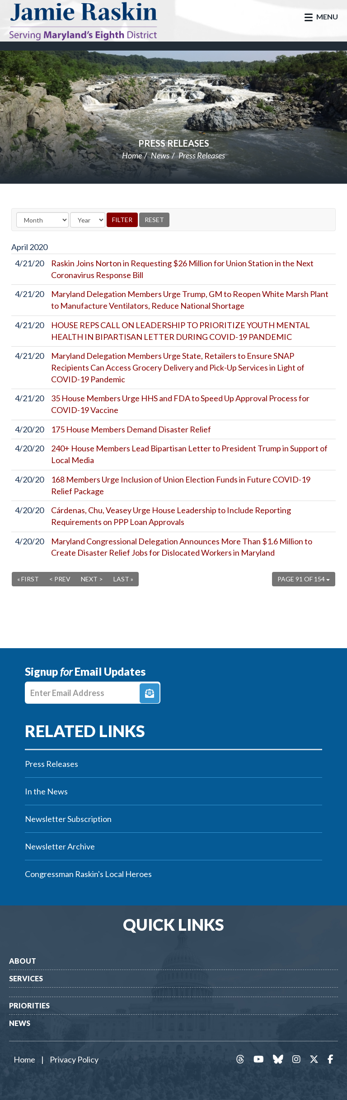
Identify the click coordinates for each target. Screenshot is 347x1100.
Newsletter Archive (60, 846)
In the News (46, 791)
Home (132, 155)
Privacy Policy (74, 1059)
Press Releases (173, 143)
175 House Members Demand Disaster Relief (131, 429)
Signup (149, 693)
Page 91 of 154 (303, 579)
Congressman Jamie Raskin (92, 21)
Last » (123, 579)
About (22, 960)
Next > (92, 579)
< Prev (59, 579)
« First (28, 579)
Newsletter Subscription (68, 819)
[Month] (42, 219)
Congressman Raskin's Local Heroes (88, 874)
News (160, 155)
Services (26, 978)
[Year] (87, 219)
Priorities (29, 1005)
